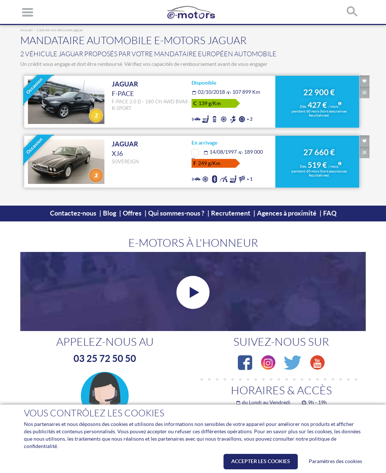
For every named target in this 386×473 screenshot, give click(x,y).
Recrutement (230, 213)
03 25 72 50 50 (105, 358)
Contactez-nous (73, 213)
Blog (109, 213)
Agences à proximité (287, 213)
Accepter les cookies (260, 461)
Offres (132, 213)
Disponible (204, 83)
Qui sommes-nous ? (176, 213)
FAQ (329, 213)
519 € (319, 169)
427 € (319, 109)
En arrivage (204, 143)
